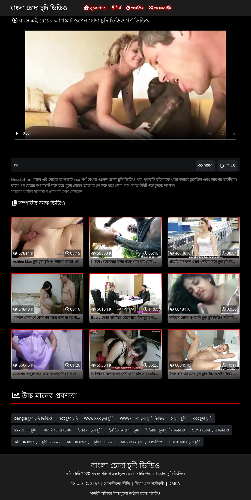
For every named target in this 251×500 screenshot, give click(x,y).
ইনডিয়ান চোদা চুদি (124, 430)
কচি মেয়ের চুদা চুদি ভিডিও (141, 442)
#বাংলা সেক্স (59, 191)
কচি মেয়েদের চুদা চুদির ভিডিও (90, 442)
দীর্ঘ (116, 8)
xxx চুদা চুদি (202, 418)
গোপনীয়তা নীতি (117, 483)
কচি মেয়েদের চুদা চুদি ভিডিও (37, 442)
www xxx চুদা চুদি (99, 418)
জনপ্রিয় (134, 8)
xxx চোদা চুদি (25, 430)
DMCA (174, 483)
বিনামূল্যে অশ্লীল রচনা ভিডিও (137, 493)
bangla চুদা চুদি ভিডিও (33, 418)
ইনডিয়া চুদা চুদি (90, 430)
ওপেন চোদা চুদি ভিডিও (210, 430)
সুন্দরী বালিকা (101, 493)
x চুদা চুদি (178, 418)
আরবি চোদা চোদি (57, 430)
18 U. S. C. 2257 (85, 483)
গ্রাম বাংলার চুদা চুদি (184, 442)
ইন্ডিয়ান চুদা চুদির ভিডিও (165, 430)
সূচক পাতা (95, 8)
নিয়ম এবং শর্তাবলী (150, 483)
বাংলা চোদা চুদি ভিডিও (38, 7)
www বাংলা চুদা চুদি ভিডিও (142, 418)
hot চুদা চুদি (68, 418)
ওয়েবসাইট (160, 8)
